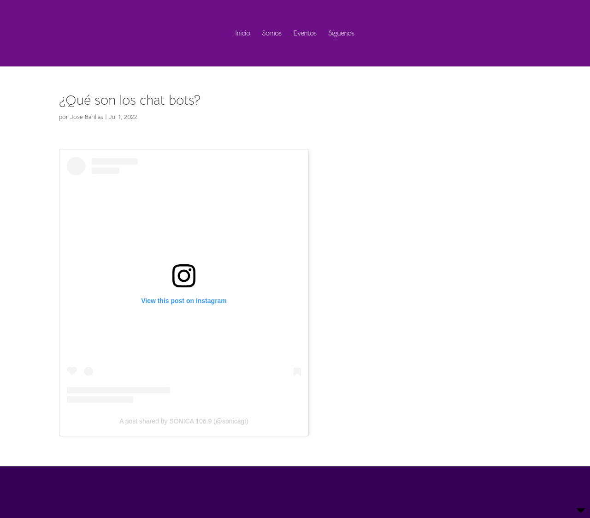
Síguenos (341, 34)
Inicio (242, 34)
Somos (271, 34)
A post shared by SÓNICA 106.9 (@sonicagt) (183, 421)
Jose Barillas (86, 117)
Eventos (304, 34)
